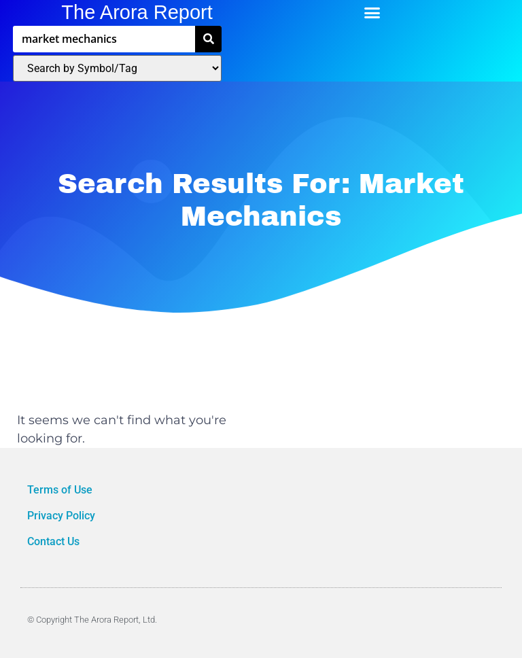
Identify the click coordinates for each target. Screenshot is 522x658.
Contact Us (53, 541)
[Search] (208, 39)
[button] (372, 13)
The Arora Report (136, 12)
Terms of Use (61, 489)
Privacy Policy (62, 515)
